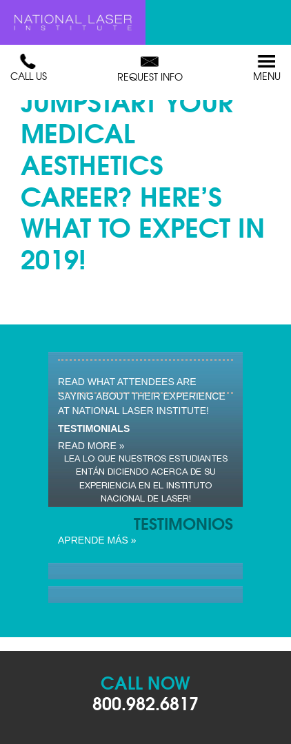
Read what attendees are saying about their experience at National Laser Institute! (141, 396)
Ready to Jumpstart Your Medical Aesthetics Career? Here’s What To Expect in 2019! (143, 163)
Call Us (28, 68)
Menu (267, 68)
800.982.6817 (145, 702)
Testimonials (94, 428)
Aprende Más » (97, 540)
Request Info (150, 68)
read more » (91, 445)
